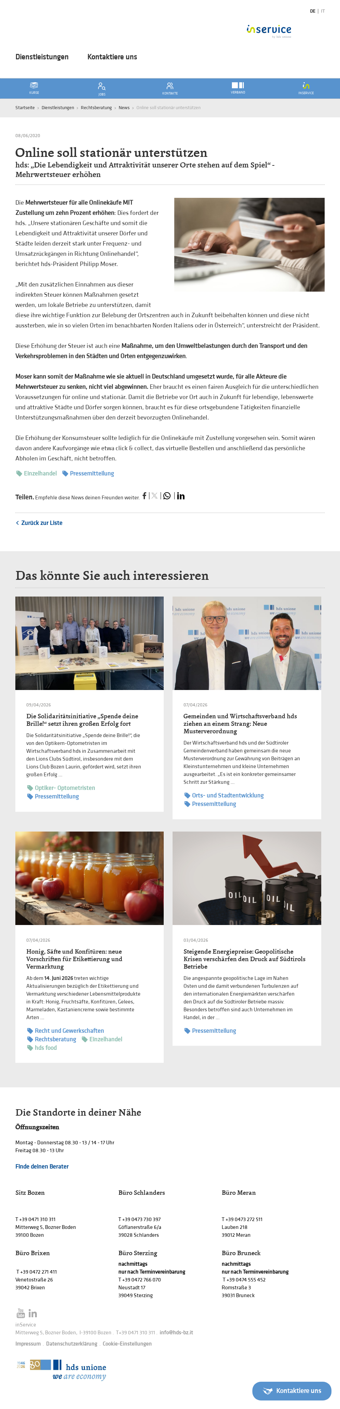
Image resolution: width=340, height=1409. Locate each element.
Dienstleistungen (42, 57)
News (124, 108)
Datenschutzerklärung (71, 1344)
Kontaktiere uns (112, 57)
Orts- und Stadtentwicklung (224, 795)
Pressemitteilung (88, 473)
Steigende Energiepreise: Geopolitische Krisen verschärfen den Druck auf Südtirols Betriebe (244, 959)
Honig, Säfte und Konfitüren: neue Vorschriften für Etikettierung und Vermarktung (74, 959)
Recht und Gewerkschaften (65, 1031)
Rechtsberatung (96, 108)
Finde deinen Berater (42, 1166)
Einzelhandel (36, 473)
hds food (42, 1048)
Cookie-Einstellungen (127, 1344)
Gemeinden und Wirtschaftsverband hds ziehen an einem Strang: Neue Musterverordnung (240, 723)
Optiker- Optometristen (61, 788)
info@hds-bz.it (176, 1333)
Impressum (28, 1344)
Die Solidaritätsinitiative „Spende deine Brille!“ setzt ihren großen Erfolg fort (82, 720)
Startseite (25, 108)
